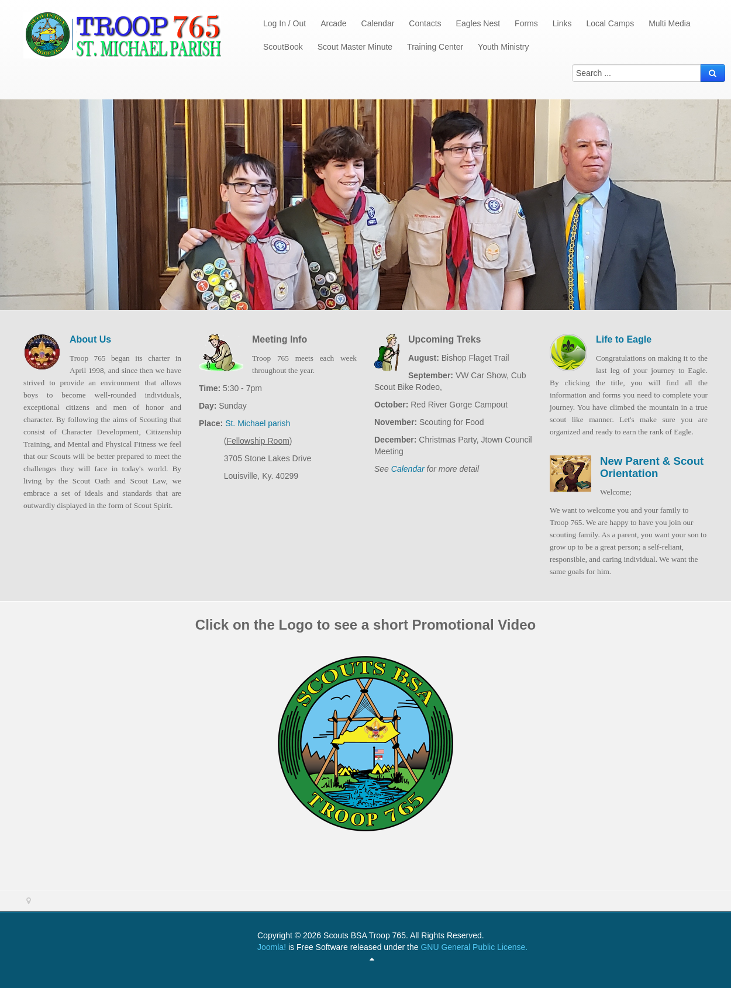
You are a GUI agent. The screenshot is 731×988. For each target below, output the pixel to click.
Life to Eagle (623, 339)
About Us (90, 339)
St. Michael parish (256, 423)
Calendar (408, 469)
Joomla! (271, 947)
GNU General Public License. (473, 947)
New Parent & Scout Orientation (652, 467)
